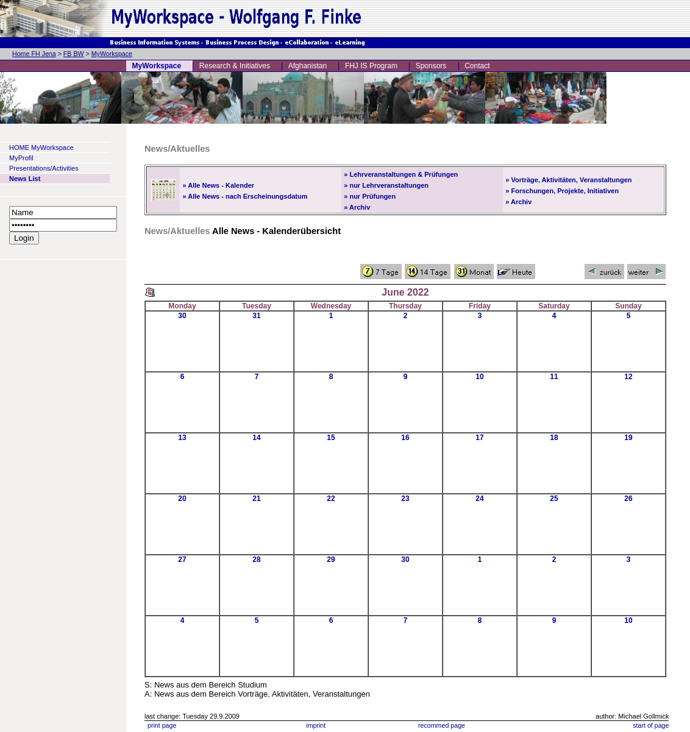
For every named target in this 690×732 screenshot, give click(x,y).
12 (628, 376)
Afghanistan (307, 66)
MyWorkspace (111, 53)
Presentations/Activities (44, 168)
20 (182, 498)
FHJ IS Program (371, 66)
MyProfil (21, 158)
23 (405, 498)
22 (331, 498)
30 (182, 315)
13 (182, 437)
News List (24, 178)
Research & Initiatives (234, 66)
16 (405, 437)
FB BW (73, 53)
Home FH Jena (34, 53)
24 (479, 498)
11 (554, 376)
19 (628, 437)
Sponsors (431, 66)
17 (479, 437)
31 (256, 315)
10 (479, 376)
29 (331, 559)
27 (182, 559)
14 (256, 437)
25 (554, 498)
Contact (476, 66)
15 (331, 437)
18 (554, 437)
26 (628, 498)
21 (256, 498)
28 (256, 559)
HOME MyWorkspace (41, 147)
